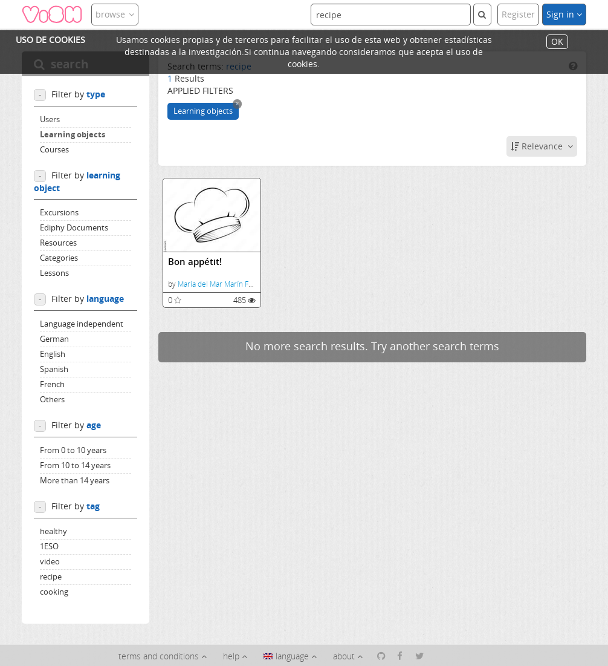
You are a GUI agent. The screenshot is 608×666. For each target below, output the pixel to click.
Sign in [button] (564, 14)
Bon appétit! (195, 261)
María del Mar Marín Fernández (229, 284)
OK (557, 42)
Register (518, 14)
